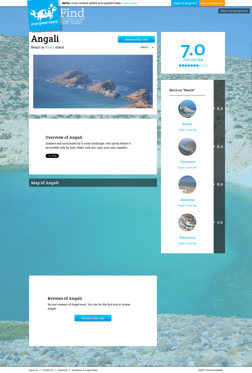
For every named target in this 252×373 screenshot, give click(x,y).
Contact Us (49, 370)
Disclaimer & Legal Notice (86, 370)
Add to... (147, 47)
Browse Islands (212, 3)
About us (34, 370)
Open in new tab (187, 129)
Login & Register (185, 3)
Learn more (129, 3)
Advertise (64, 370)
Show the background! (234, 10)
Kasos (49, 47)
